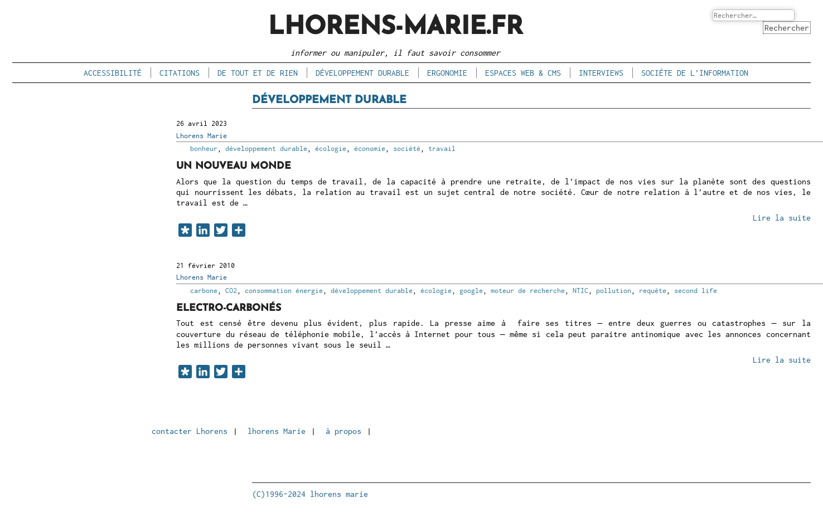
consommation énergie (284, 290)
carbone (203, 290)
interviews (601, 72)
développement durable (362, 72)
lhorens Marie (277, 431)
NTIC (580, 290)
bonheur (203, 148)
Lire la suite (782, 217)
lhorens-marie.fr (395, 27)
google (471, 290)
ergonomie (447, 72)
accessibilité (113, 72)
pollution (613, 290)
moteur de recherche (528, 290)
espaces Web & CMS (523, 72)
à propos (343, 431)
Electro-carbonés (228, 308)
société (406, 148)
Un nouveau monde (233, 166)
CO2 (231, 290)
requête (652, 290)
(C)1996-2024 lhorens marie (310, 494)
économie (369, 148)
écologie (330, 148)
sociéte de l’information (694, 72)
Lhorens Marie (201, 135)
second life (695, 290)
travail (442, 148)
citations (179, 72)
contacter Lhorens (189, 431)
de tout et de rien (257, 72)
